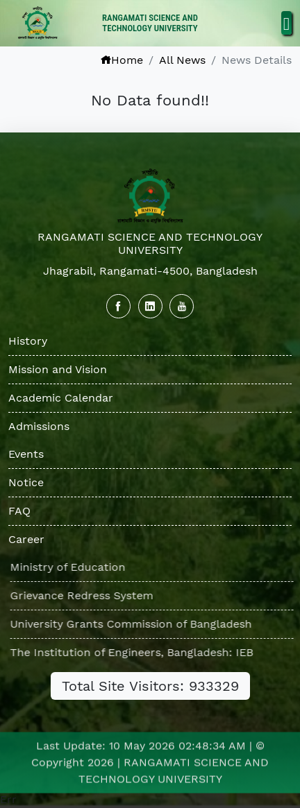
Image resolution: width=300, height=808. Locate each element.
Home (121, 60)
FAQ (19, 510)
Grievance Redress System (86, 595)
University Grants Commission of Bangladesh (135, 623)
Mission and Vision (57, 369)
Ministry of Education (72, 567)
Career (26, 539)
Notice (26, 482)
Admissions (38, 426)
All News (182, 60)
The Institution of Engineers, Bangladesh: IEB (136, 652)
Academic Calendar (60, 397)
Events (26, 454)
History (27, 340)
